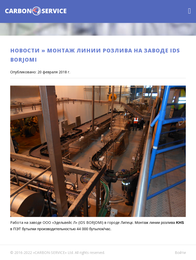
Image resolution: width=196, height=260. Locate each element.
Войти (180, 252)
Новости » (28, 50)
